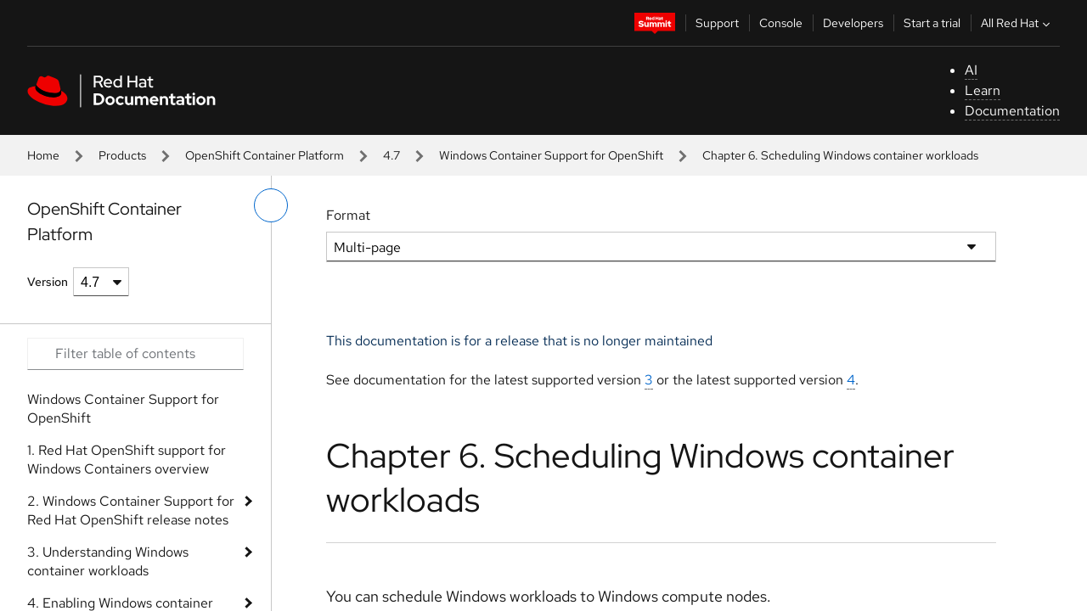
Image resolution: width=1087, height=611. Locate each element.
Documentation (1012, 111)
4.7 (391, 155)
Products (122, 155)
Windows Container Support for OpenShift (551, 155)
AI (971, 70)
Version (47, 281)
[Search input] (135, 354)
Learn (982, 90)
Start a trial (932, 23)
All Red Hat (1017, 23)
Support (717, 23)
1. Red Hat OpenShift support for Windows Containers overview (126, 459)
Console (781, 23)
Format (348, 215)
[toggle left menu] (271, 205)
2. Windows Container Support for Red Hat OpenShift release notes (130, 510)
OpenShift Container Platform (264, 155)
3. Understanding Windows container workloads (108, 561)
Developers (853, 23)
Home (43, 155)
